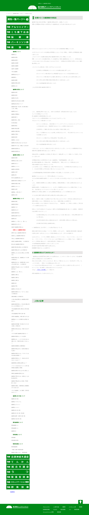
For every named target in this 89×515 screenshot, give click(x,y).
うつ (70, 509)
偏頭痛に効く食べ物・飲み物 (17, 413)
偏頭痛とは (13, 54)
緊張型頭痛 (76, 509)
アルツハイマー (46, 506)
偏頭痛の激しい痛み (15, 120)
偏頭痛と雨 (13, 175)
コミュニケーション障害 (48, 512)
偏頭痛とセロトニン (15, 186)
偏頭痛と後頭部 (14, 63)
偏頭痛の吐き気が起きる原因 (17, 100)
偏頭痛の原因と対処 (15, 183)
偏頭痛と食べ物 (14, 398)
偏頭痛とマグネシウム (16, 401)
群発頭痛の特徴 (14, 440)
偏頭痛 (80, 506)
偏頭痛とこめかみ (15, 139)
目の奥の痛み (14, 122)
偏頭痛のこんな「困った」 (17, 271)
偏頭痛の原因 (14, 157)
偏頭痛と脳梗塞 (14, 65)
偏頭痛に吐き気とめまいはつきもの (19, 142)
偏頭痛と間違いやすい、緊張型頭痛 (19, 452)
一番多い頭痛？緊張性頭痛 (17, 449)
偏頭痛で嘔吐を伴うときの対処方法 (19, 250)
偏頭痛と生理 (14, 172)
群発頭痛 (13, 437)
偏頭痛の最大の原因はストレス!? (18, 180)
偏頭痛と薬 (13, 283)
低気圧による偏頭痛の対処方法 (18, 235)
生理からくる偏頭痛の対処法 (19, 229)
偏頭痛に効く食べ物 (15, 410)
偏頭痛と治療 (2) (15, 277)
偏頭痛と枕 (13, 218)
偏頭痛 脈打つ (14, 117)
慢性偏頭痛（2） (15, 428)
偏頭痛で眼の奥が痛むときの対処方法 (19, 247)
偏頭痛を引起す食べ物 (16, 418)
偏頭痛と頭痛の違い (15, 131)
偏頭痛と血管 (14, 189)
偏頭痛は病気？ (14, 60)
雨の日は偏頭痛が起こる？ (17, 177)
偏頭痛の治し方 (14, 210)
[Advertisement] (57, 36)
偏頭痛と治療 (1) (15, 274)
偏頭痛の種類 (14, 80)
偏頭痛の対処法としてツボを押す (18, 336)
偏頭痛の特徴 (14, 57)
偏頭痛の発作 (14, 137)
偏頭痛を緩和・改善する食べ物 (18, 416)
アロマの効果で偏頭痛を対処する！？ (19, 333)
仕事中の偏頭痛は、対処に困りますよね (20, 316)
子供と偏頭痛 (14, 71)
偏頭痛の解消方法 (15, 212)
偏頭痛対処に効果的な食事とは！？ (19, 362)
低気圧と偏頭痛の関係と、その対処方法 (20, 241)
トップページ (9, 13)
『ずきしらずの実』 (41, 269)
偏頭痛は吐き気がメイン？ (17, 103)
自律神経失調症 (46, 509)
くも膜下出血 (56, 506)
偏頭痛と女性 (14, 194)
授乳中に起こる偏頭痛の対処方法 (18, 232)
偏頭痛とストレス (15, 166)
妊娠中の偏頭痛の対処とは (17, 227)
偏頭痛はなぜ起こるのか (16, 160)
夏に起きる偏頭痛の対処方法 (17, 244)
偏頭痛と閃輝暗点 (15, 114)
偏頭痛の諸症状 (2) (15, 151)
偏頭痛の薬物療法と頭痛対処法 (18, 345)
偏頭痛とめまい (14, 111)
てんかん (55, 509)
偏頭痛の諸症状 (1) (15, 148)
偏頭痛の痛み (14, 125)
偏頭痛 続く (14, 431)
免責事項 (12, 491)
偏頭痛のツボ (14, 207)
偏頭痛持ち (13, 77)
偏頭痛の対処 (16, 13)
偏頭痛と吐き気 (14, 98)
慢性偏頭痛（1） (15, 425)
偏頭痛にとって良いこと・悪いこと (19, 221)
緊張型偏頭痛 (14, 446)
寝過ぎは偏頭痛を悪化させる (17, 373)
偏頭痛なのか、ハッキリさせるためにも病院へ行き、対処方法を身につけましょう (20, 341)
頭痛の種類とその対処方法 (17, 296)
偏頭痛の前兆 (14, 95)
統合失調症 (63, 509)
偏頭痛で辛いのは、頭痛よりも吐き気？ (20, 145)
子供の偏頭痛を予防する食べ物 (18, 313)
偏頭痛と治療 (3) (15, 280)
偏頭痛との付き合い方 (16, 289)
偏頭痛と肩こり (14, 163)
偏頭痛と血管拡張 (15, 169)
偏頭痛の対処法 (14, 204)
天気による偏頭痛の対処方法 (17, 238)
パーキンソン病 (72, 506)
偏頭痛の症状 (14, 92)
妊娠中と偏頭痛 (14, 68)
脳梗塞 (64, 506)
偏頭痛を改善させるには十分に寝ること (20, 370)
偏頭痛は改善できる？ (16, 215)
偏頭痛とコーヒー (15, 407)
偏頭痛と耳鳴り (14, 134)
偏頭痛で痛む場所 (15, 128)
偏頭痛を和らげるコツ (16, 224)
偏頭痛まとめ (14, 85)
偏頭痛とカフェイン (15, 404)
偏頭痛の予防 (14, 286)
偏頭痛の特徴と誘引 (15, 83)
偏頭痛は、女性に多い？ (16, 192)
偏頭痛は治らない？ (15, 74)
